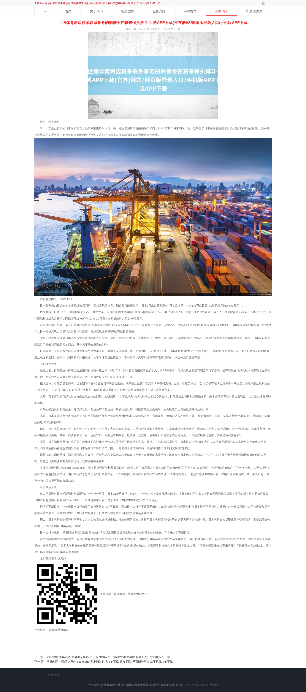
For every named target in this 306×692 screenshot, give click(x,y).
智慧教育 (127, 11)
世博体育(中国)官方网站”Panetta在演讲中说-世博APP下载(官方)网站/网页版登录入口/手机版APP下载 (109, 661)
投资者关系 (254, 11)
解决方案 (190, 11)
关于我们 (96, 11)
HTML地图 (212, 685)
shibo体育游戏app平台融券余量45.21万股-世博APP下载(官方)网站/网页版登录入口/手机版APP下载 (108, 657)
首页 (68, 11)
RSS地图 (199, 685)
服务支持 (158, 11)
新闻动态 (221, 11)
